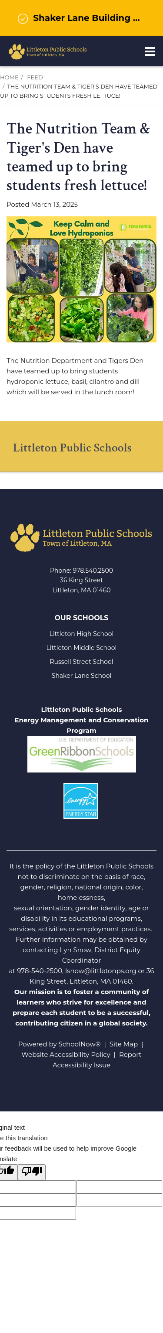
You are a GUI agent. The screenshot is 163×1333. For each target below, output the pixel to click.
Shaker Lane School (81, 676)
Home (9, 77)
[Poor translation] (32, 1172)
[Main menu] (150, 51)
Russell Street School (81, 662)
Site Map (124, 1044)
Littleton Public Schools (72, 448)
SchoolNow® (80, 1044)
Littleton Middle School (82, 648)
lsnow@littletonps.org (100, 971)
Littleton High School (82, 634)
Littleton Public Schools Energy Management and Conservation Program (82, 720)
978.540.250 (91, 570)
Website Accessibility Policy (65, 1054)
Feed (35, 77)
